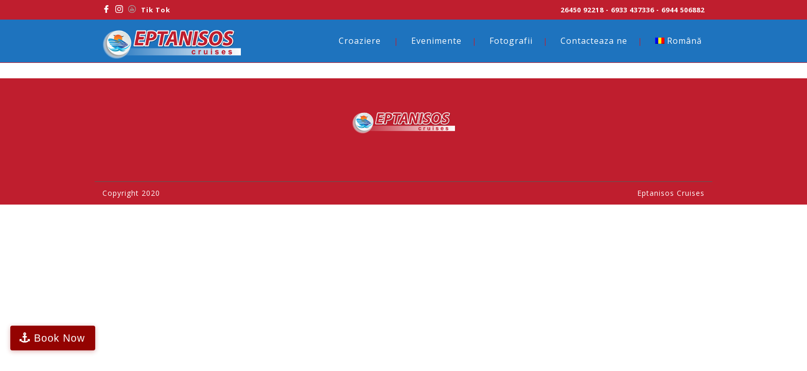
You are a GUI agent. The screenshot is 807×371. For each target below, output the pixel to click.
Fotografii (511, 40)
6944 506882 (683, 9)
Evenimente (436, 40)
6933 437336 (632, 9)
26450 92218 (582, 9)
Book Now (59, 338)
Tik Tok (155, 9)
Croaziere (360, 40)
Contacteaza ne (593, 40)
